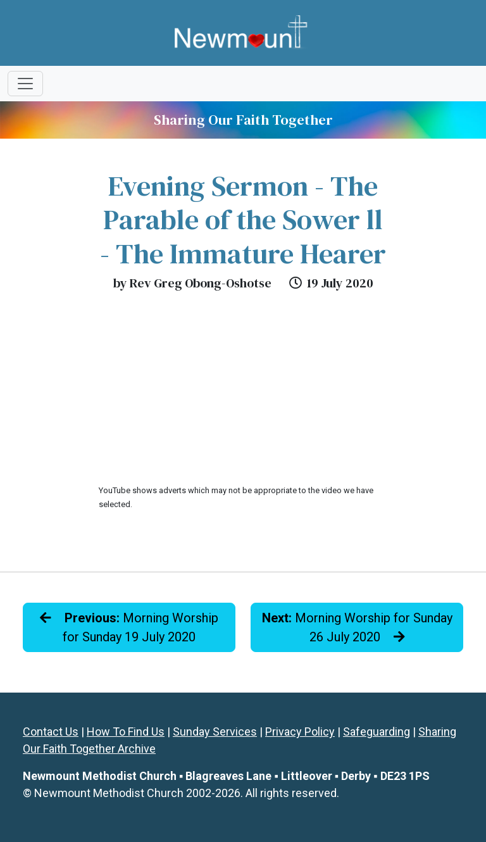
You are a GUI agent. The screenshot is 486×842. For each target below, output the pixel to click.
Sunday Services (215, 731)
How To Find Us (126, 731)
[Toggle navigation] (25, 83)
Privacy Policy (300, 731)
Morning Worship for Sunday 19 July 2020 (129, 627)
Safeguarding (376, 731)
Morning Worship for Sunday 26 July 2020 (357, 627)
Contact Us (50, 731)
